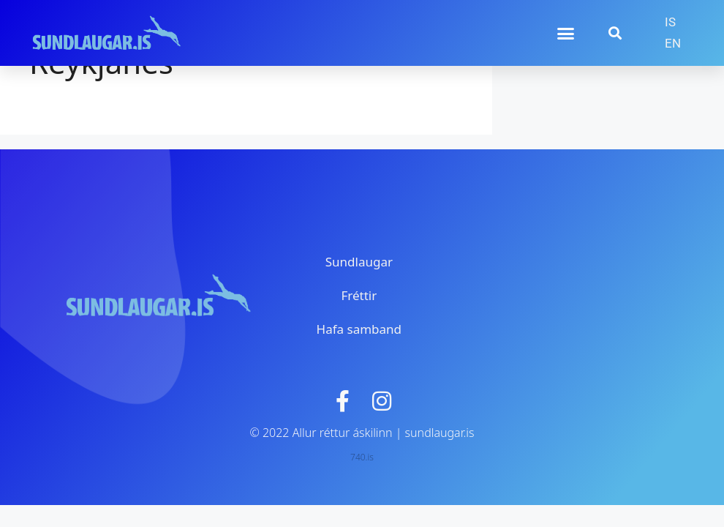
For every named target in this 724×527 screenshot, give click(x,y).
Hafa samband (359, 329)
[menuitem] (670, 22)
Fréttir (359, 295)
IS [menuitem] (670, 22)
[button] (565, 33)
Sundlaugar (359, 261)
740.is (362, 457)
